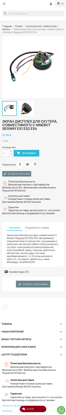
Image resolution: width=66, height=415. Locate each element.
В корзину (26, 153)
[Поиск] (33, 13)
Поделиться (20, 164)
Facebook (5, 306)
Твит (27, 164)
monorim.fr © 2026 (12, 405)
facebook (7, 411)
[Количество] (5, 153)
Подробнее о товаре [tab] (37, 227)
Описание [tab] (14, 227)
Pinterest (35, 164)
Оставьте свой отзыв (17, 173)
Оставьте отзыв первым (33, 284)
